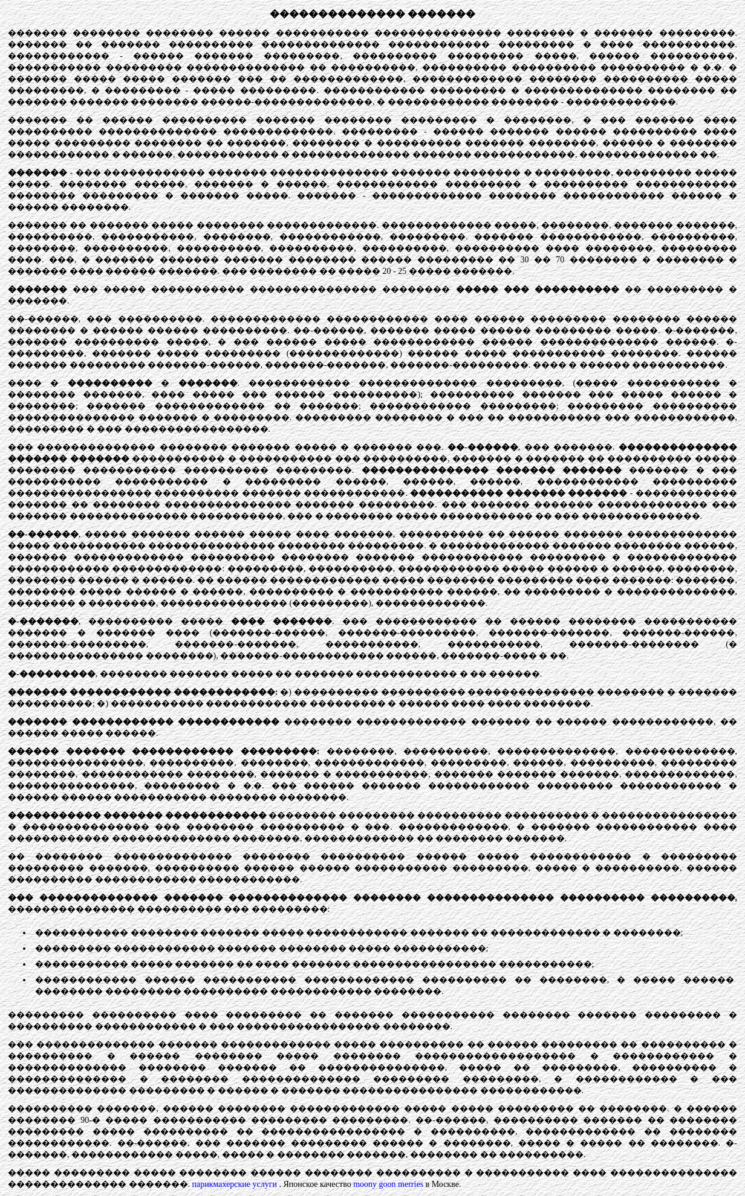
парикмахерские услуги (235, 1184)
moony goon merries (388, 1184)
